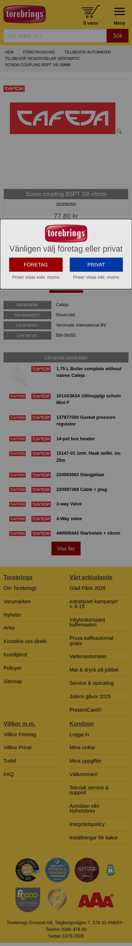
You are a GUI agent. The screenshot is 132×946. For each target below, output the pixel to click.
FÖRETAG (36, 311)
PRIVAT (96, 311)
